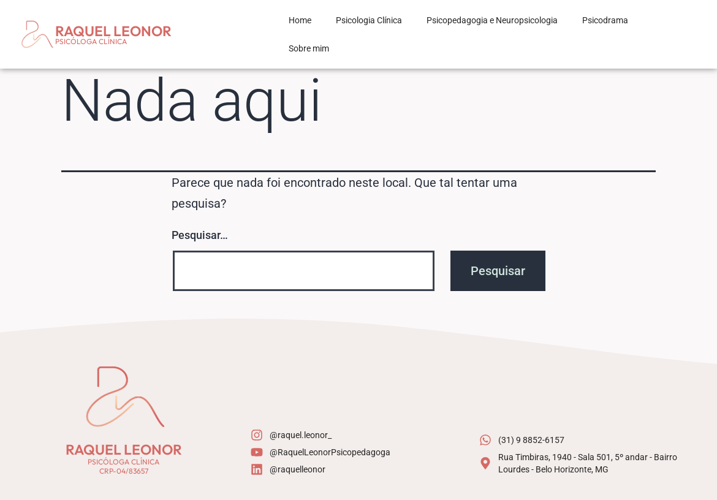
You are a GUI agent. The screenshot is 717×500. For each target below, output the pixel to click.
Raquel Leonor (113, 31)
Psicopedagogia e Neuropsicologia (492, 20)
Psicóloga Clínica (91, 41)
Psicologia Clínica (369, 20)
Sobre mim (309, 48)
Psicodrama (605, 20)
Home (300, 20)
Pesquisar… (200, 235)
